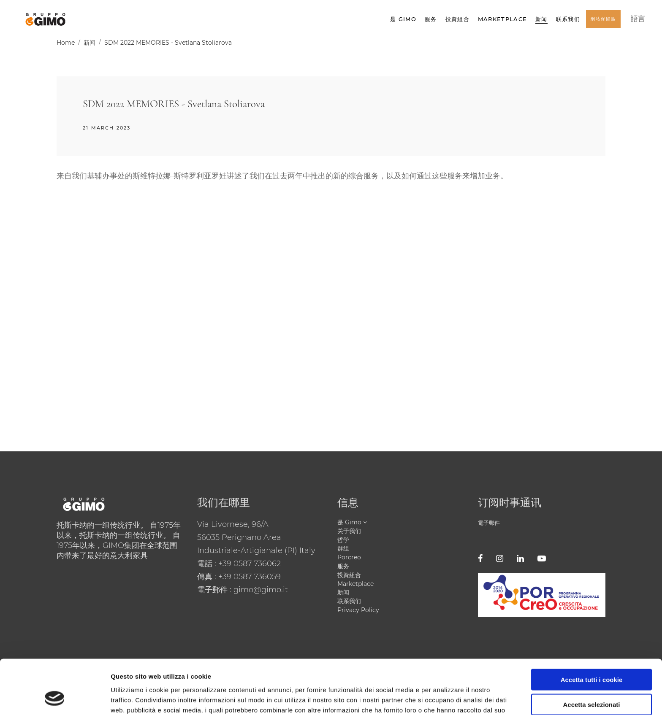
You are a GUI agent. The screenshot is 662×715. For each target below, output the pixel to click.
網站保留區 (603, 22)
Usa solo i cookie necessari (591, 680)
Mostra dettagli (444, 698)
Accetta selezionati (591, 655)
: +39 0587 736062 (247, 563)
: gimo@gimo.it (259, 589)
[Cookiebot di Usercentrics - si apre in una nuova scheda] (55, 698)
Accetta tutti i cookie (592, 630)
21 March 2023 (107, 128)
